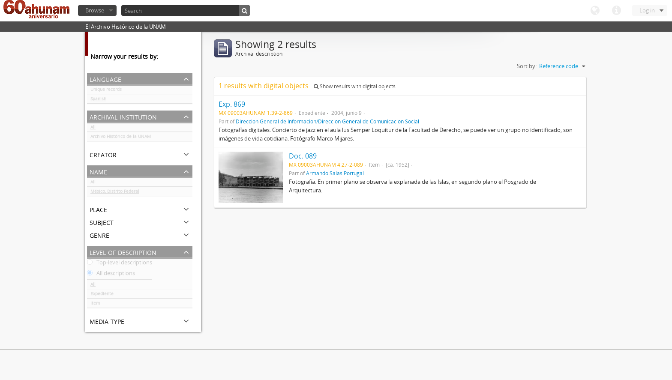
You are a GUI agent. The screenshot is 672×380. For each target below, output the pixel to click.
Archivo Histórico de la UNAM (120, 138)
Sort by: (527, 66)
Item (95, 305)
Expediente (102, 295)
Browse (94, 10)
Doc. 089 (303, 156)
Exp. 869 (232, 104)
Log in (647, 10)
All (93, 129)
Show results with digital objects (355, 86)
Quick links (616, 10)
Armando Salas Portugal (335, 173)
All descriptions (111, 274)
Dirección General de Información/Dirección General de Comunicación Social (327, 121)
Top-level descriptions (119, 264)
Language (595, 10)
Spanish (98, 100)
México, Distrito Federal (114, 193)
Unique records (106, 91)
